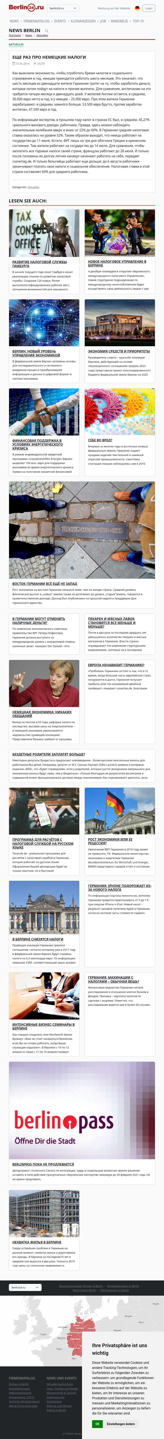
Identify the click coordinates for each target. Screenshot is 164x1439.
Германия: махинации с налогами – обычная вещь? (113, 979)
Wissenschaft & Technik (61, 1393)
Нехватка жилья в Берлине (36, 1242)
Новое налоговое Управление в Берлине (117, 263)
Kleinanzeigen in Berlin (114, 1290)
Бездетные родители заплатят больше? (48, 754)
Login (148, 8)
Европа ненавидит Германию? (116, 665)
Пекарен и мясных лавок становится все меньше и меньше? (112, 623)
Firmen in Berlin (19, 1384)
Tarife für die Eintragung (24, 1401)
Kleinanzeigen (83, 21)
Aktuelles (42, 35)
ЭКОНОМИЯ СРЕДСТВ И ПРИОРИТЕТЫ (119, 351)
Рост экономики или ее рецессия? (110, 841)
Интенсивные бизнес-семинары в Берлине (43, 1026)
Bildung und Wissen (59, 1406)
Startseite (15, 35)
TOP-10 (138, 21)
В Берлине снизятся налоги (37, 939)
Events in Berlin (56, 1410)
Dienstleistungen (19, 1388)
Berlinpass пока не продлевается (43, 1164)
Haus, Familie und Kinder (62, 1388)
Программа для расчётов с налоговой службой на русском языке (42, 844)
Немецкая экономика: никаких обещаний (42, 714)
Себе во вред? (100, 440)
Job (103, 21)
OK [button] (97, 1424)
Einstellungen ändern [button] (121, 1424)
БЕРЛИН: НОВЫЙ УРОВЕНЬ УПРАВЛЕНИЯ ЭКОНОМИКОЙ (36, 353)
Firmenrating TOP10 (21, 1397)
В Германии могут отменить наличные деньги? (38, 621)
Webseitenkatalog (20, 1393)
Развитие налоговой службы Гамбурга (39, 264)
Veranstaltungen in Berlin (123, 1286)
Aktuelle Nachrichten (60, 1384)
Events (60, 21)
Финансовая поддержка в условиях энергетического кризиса (37, 444)
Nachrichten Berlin (84, 1290)
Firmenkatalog (36, 21)
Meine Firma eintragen (23, 1406)
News (14, 21)
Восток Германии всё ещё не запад (44, 584)
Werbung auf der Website (114, 8)
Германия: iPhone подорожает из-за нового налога (119, 888)
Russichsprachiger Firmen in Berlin (81, 1286)
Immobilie (119, 21)
